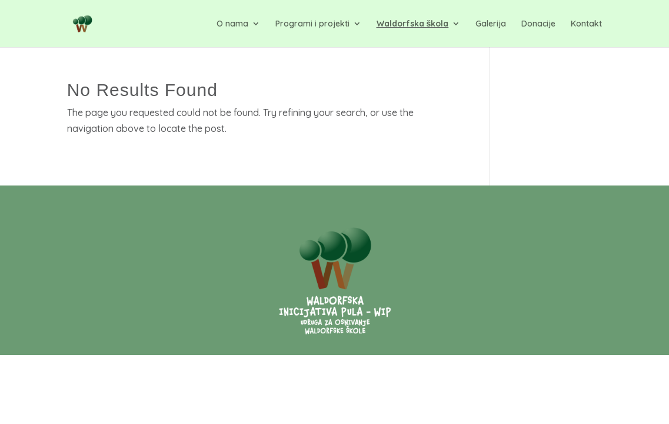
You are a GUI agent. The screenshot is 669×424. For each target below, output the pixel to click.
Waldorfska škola (413, 24)
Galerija (490, 24)
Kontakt (586, 24)
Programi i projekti (312, 24)
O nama (232, 24)
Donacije (538, 24)
